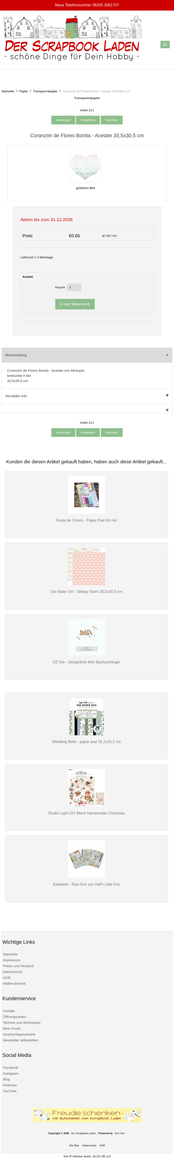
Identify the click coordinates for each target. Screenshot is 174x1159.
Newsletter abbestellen (20, 1040)
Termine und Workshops (21, 1023)
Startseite (7, 91)
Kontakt (9, 1011)
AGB (6, 978)
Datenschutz (12, 972)
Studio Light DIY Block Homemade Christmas (86, 813)
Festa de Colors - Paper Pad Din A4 (86, 520)
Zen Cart (120, 1133)
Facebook (10, 1068)
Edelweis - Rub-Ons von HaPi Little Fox (86, 884)
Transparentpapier (45, 91)
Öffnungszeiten (14, 1017)
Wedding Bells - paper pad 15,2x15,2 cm (86, 741)
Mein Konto (12, 1028)
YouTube (10, 1091)
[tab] (87, 408)
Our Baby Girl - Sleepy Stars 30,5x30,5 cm (86, 591)
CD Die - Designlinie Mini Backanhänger (86, 662)
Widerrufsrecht (14, 983)
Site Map (74, 1145)
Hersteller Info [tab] (87, 396)
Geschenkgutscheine (19, 1034)
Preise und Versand (18, 966)
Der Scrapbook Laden (83, 1133)
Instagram (10, 1073)
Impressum (11, 960)
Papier (23, 91)
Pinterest (10, 1085)
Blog (6, 1079)
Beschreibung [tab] (87, 355)
